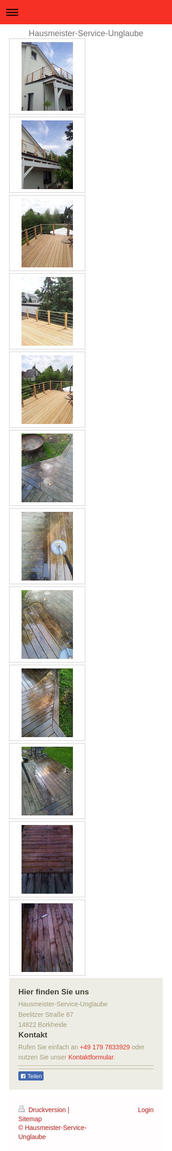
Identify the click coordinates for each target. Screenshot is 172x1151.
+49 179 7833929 (105, 1047)
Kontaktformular (90, 1057)
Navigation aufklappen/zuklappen (86, 12)
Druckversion (42, 1109)
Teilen (31, 1076)
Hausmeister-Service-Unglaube (85, 33)
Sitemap (30, 1119)
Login (146, 1109)
